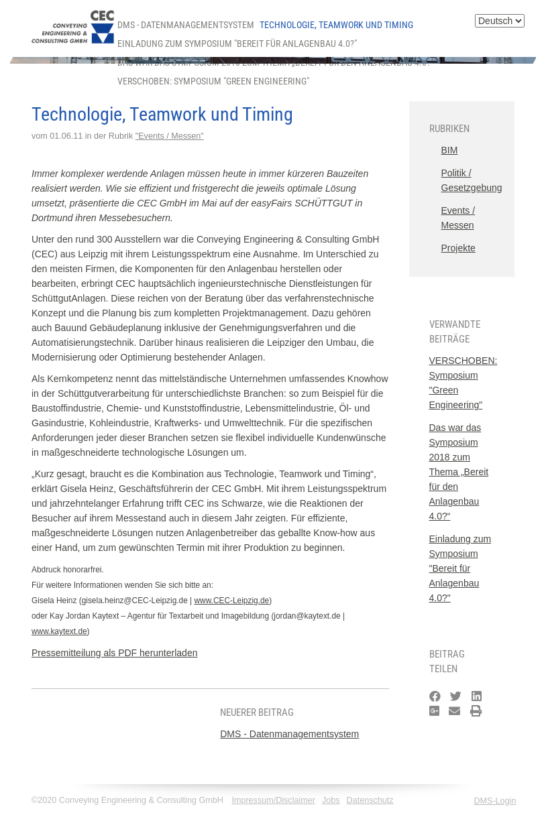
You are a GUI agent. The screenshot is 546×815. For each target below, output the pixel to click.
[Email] (454, 711)
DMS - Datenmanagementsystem (185, 24)
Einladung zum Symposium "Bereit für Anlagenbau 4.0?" (237, 43)
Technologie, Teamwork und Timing (336, 24)
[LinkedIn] (477, 696)
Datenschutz (370, 800)
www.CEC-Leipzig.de (232, 600)
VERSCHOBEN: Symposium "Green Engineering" (213, 81)
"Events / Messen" (169, 136)
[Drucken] (476, 711)
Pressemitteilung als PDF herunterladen (114, 652)
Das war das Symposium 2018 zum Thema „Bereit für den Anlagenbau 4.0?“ (459, 471)
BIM (449, 150)
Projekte (458, 248)
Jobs (331, 800)
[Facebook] (435, 696)
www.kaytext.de (59, 631)
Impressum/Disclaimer (273, 800)
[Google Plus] (434, 711)
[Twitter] (455, 696)
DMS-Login (495, 801)
